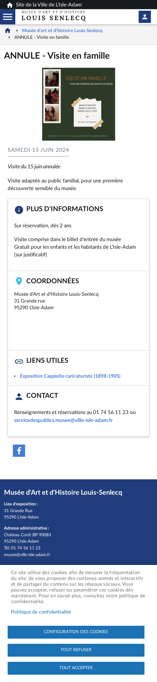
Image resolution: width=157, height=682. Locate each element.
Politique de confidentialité (41, 612)
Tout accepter (76, 668)
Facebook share (19, 451)
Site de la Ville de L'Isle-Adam (44, 5)
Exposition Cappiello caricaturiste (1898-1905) (70, 376)
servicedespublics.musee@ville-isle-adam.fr (63, 420)
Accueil (8, 30)
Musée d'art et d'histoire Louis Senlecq (62, 30)
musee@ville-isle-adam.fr (27, 554)
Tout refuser (76, 650)
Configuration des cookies (76, 632)
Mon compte (145, 17)
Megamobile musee (7, 16)
